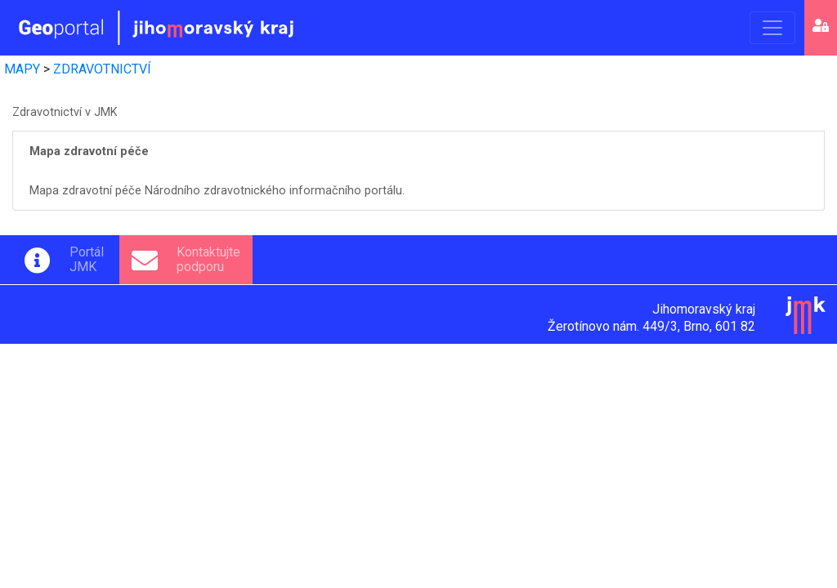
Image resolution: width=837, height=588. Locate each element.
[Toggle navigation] (772, 27)
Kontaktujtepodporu (208, 259)
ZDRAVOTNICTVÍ (102, 69)
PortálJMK (86, 259)
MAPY (22, 69)
